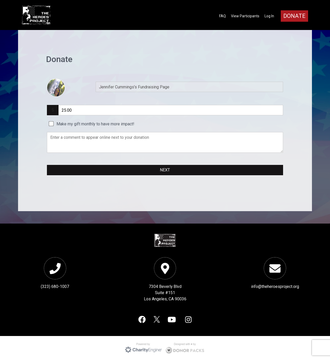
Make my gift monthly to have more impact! (95, 123)
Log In (269, 16)
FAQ (222, 16)
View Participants (245, 16)
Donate (294, 16)
